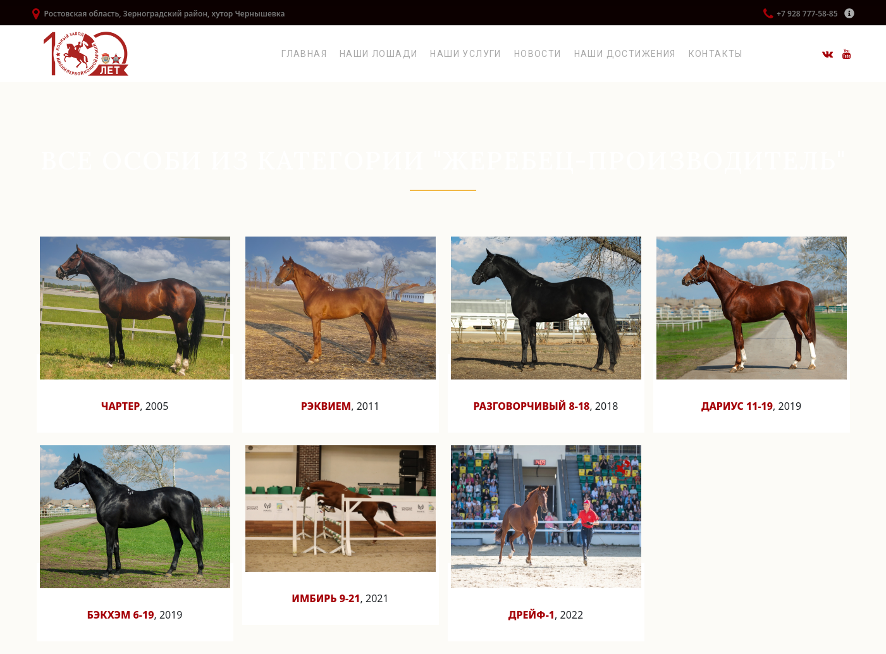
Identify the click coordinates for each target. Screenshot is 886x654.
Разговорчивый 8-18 (532, 406)
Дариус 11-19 (737, 406)
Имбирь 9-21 (326, 598)
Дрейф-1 (531, 615)
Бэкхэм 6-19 (120, 615)
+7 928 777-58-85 (807, 13)
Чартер (120, 406)
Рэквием (326, 406)
